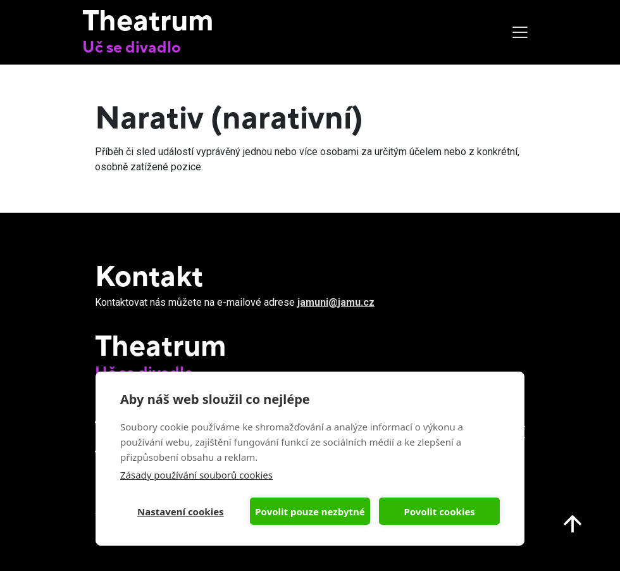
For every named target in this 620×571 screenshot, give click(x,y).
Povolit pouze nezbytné (309, 511)
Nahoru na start (572, 523)
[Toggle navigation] (520, 32)
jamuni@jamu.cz (336, 302)
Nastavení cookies (180, 511)
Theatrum (148, 20)
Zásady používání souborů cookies (196, 474)
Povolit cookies (439, 511)
